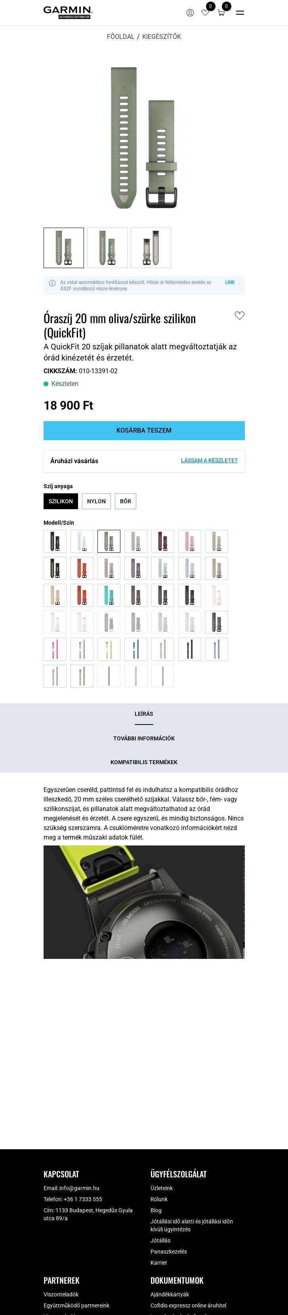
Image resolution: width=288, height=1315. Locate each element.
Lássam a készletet (209, 460)
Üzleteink (162, 1188)
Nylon (96, 501)
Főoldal (121, 36)
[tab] (144, 714)
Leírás (144, 714)
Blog (156, 1210)
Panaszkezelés (169, 1251)
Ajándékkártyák (170, 1294)
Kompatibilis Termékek (144, 762)
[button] (221, 12)
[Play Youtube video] (144, 902)
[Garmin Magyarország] (68, 12)
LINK (230, 282)
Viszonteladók (61, 1294)
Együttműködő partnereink (76, 1305)
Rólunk (159, 1199)
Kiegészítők (161, 36)
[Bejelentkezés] (190, 13)
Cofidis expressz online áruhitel (188, 1305)
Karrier (159, 1262)
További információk (144, 738)
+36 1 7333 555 (83, 1199)
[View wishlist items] (205, 12)
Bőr (125, 501)
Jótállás (160, 1240)
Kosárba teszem (144, 430)
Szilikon (61, 501)
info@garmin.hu (79, 1188)
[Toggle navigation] (240, 12)
